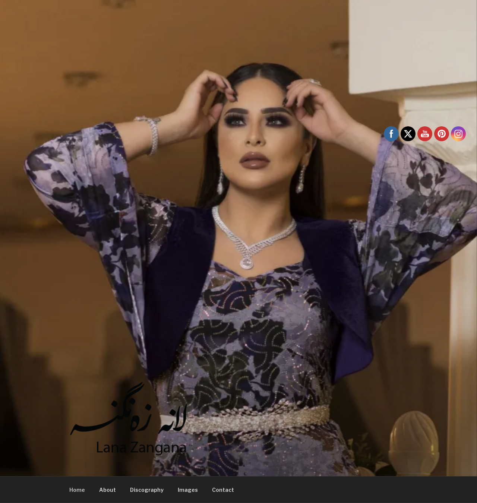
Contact (223, 490)
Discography (147, 490)
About (107, 490)
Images (188, 490)
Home (77, 490)
